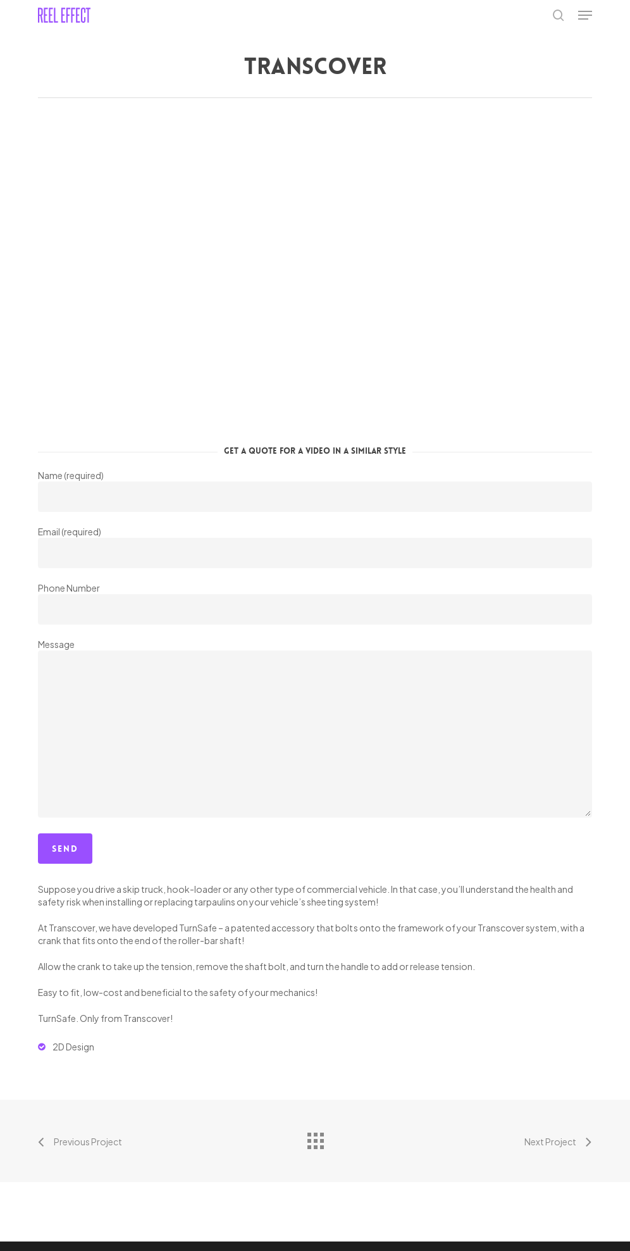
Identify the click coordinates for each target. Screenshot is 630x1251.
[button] (585, 15)
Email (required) (315, 547)
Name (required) (315, 491)
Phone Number (315, 603)
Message (315, 729)
